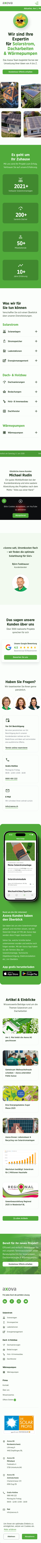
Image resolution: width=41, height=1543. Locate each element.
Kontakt (6, 1385)
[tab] (20, 331)
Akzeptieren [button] (29, 1536)
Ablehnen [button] (11, 1536)
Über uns (6, 1390)
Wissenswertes (8, 1395)
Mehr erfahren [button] (10, 1530)
